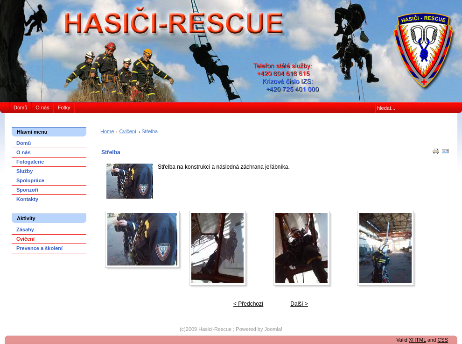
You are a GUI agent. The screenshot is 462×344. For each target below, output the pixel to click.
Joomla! (274, 329)
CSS (442, 340)
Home (107, 131)
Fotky (64, 107)
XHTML (417, 340)
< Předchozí (248, 304)
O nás (42, 107)
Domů (20, 107)
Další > (299, 304)
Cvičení (127, 131)
